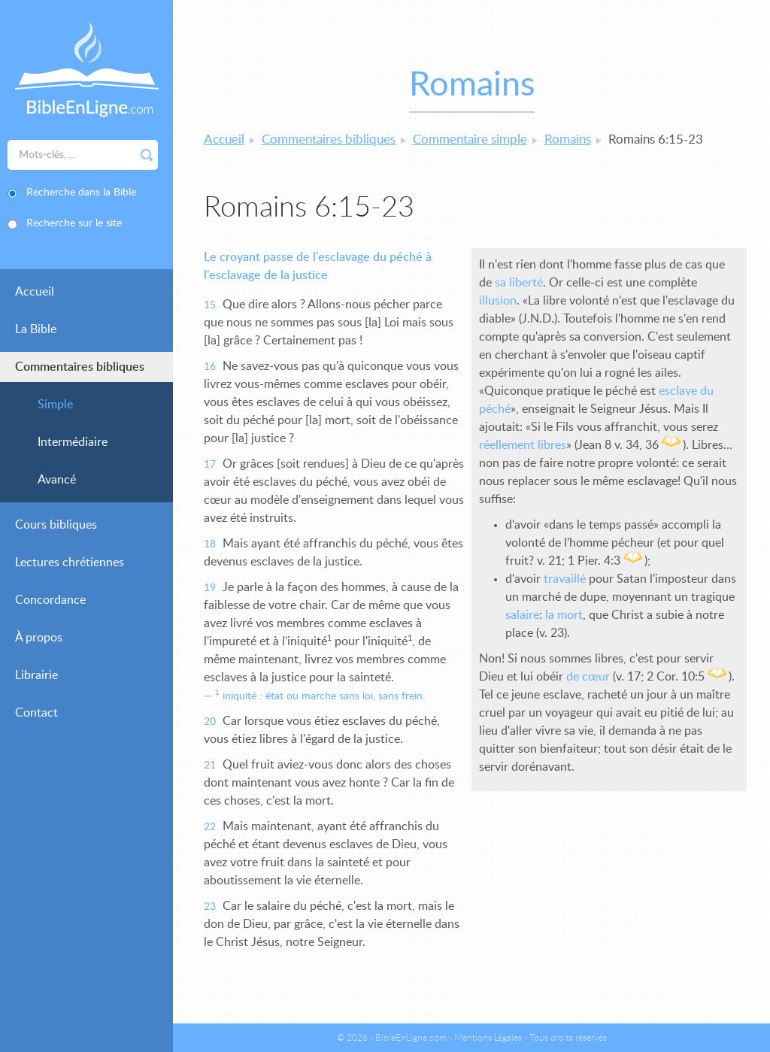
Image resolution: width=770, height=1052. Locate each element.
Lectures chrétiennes (69, 562)
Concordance (50, 600)
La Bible (35, 329)
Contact (36, 713)
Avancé (57, 480)
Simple (55, 405)
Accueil (34, 292)
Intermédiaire (73, 442)
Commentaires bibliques (79, 367)
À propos (38, 638)
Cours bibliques (56, 525)
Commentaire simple (470, 139)
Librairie (36, 675)
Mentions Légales (488, 1037)
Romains (567, 139)
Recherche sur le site (74, 223)
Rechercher (146, 155)
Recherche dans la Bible (81, 192)
